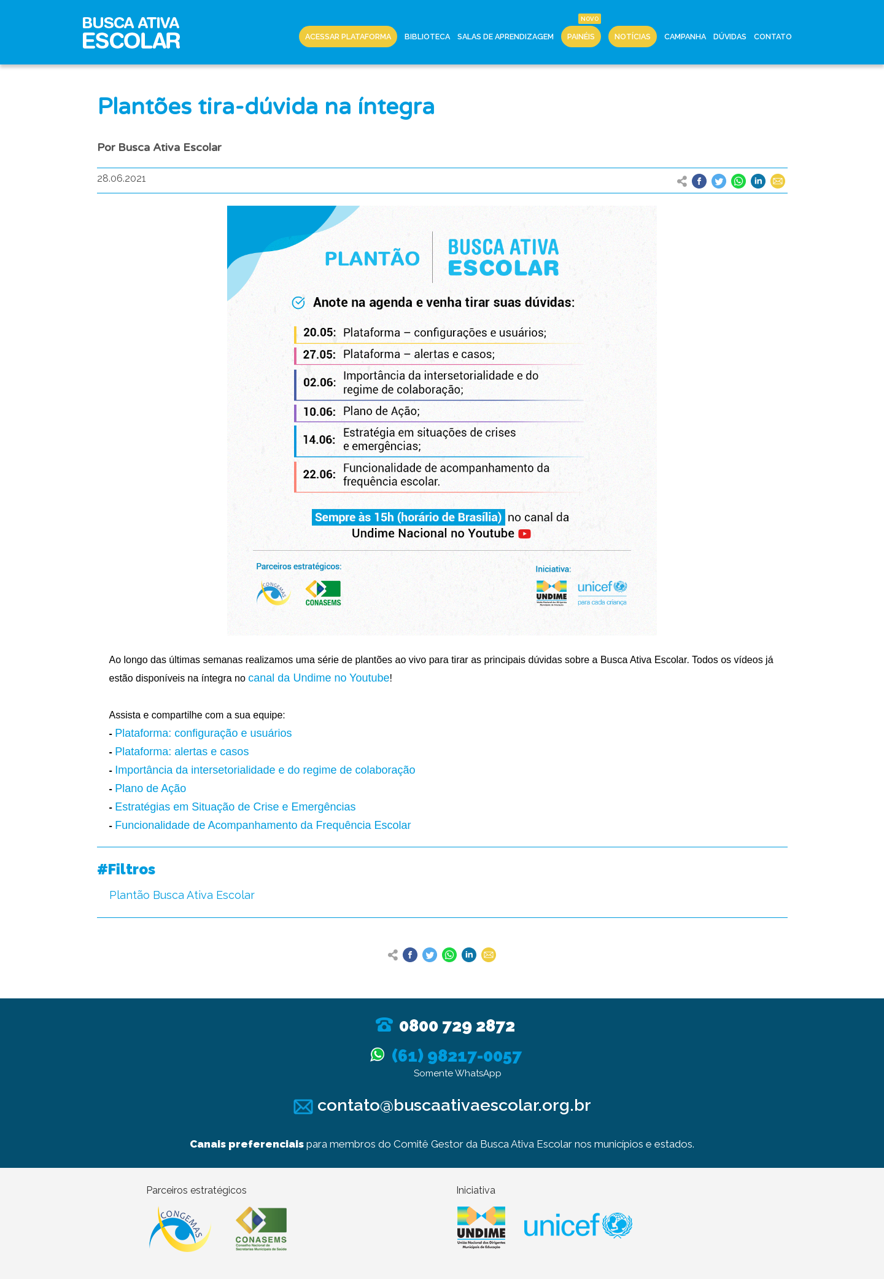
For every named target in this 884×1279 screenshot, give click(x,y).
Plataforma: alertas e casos (182, 751)
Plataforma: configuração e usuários (203, 733)
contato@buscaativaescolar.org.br (442, 1104)
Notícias (633, 36)
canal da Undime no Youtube (318, 678)
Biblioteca (427, 36)
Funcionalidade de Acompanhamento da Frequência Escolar (263, 825)
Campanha (685, 36)
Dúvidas (729, 36)
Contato (773, 36)
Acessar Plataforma (348, 36)
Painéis (581, 36)
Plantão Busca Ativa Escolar (182, 894)
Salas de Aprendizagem (505, 36)
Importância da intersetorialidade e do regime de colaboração (265, 770)
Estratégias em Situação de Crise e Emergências (235, 807)
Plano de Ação (150, 788)
